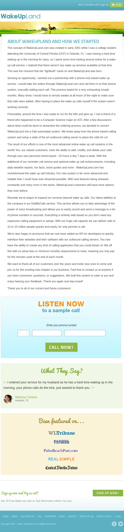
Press (62, 516)
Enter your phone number (62, 325)
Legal (118, 516)
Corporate (50, 516)
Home (6, 516)
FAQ (40, 516)
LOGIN (116, 4)
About (14, 516)
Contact (72, 516)
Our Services (28, 516)
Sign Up (104, 4)
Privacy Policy (104, 516)
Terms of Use (87, 516)
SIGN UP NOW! (108, 493)
